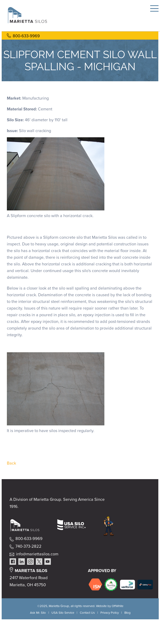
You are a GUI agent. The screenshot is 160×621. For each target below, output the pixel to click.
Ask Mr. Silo (38, 612)
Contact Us (87, 612)
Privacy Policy (109, 612)
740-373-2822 (28, 546)
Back (11, 463)
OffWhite (117, 606)
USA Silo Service (62, 612)
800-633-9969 (26, 36)
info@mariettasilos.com (37, 554)
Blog (127, 612)
